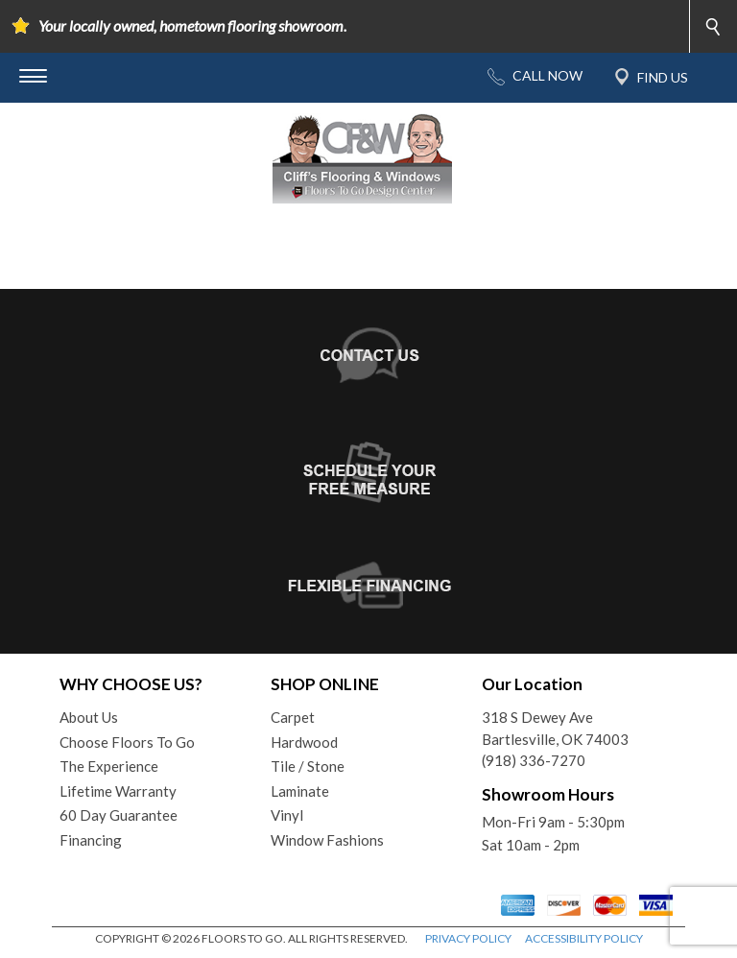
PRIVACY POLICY (468, 938)
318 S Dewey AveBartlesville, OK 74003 (555, 728)
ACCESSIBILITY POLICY (584, 938)
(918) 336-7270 (533, 760)
